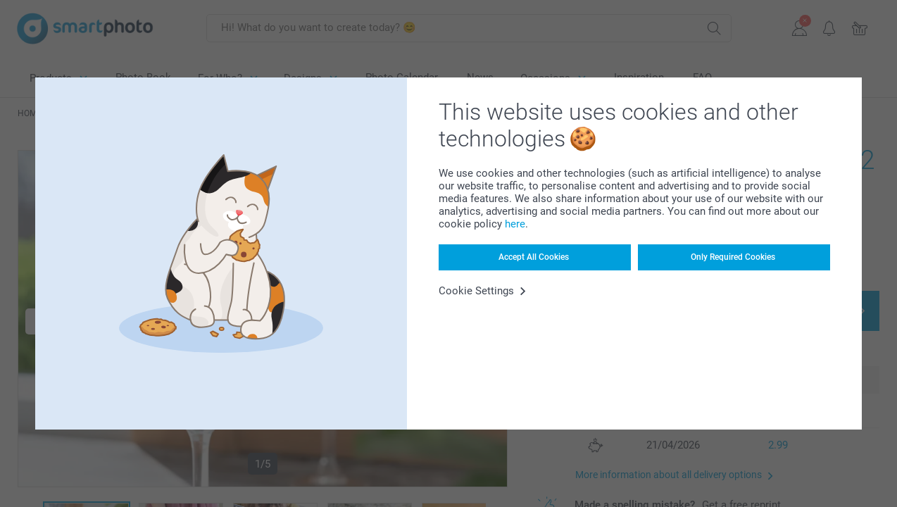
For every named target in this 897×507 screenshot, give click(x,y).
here (515, 224)
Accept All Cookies (533, 257)
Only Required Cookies (733, 257)
